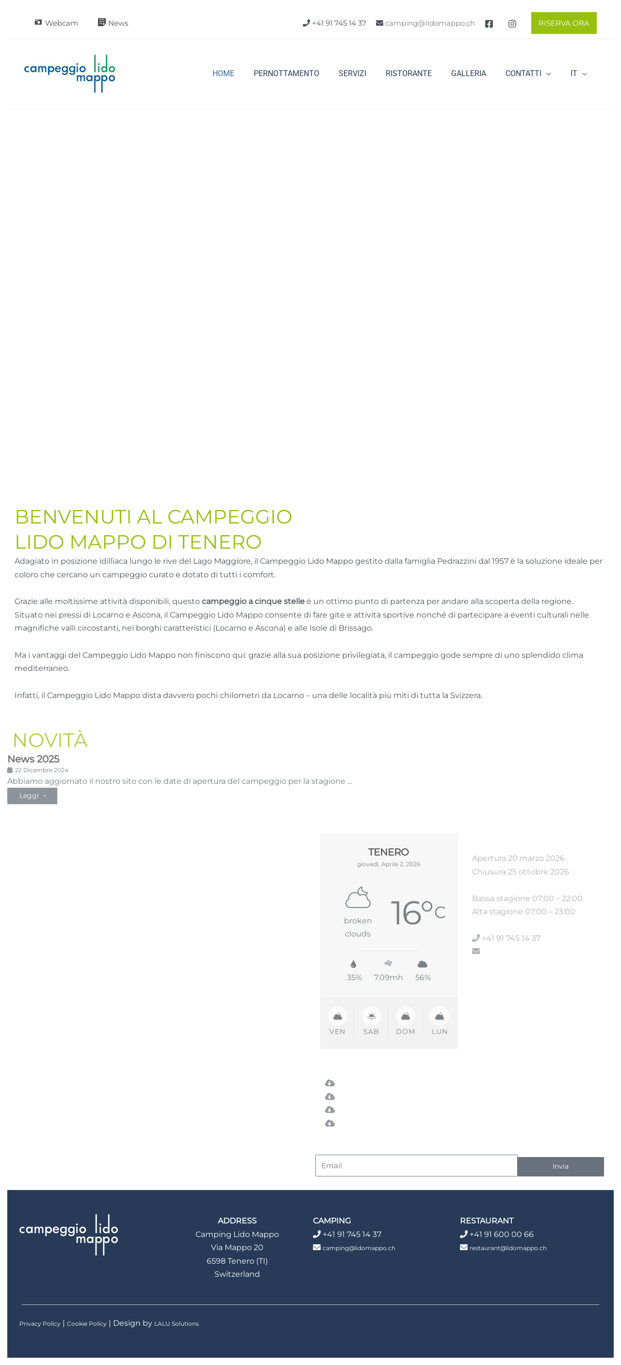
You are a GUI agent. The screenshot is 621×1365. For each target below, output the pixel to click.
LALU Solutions (206, 1322)
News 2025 (35, 759)
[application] (552, 73)
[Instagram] (512, 23)
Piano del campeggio (378, 1096)
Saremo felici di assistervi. (65, 880)
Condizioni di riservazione (386, 1122)
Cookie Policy (104, 1322)
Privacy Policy (45, 1322)
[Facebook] (489, 23)
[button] (561, 23)
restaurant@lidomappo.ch (521, 1247)
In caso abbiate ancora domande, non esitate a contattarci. (77, 853)
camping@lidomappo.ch (430, 23)
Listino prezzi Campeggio (385, 1083)
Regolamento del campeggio (394, 1109)
